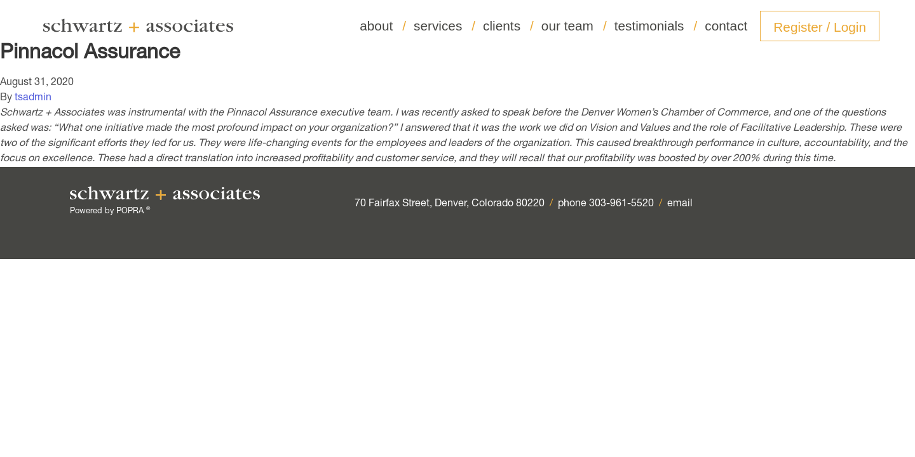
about (383, 25)
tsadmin (33, 98)
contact (726, 25)
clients (508, 25)
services (444, 26)
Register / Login (819, 27)
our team (574, 26)
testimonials (656, 25)
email (680, 204)
